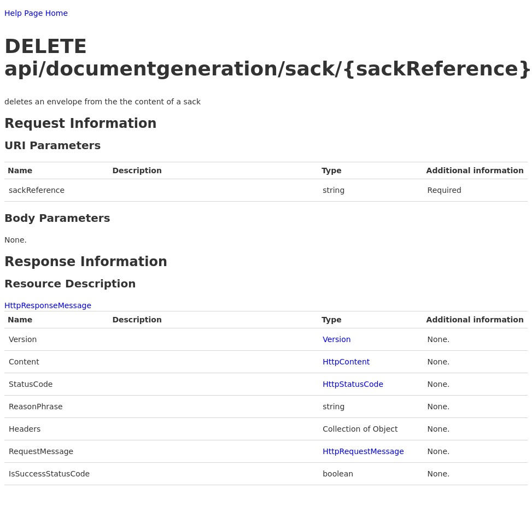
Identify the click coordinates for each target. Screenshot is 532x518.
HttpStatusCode (353, 384)
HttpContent (346, 361)
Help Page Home (36, 13)
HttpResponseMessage (47, 305)
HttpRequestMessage (363, 451)
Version (336, 339)
